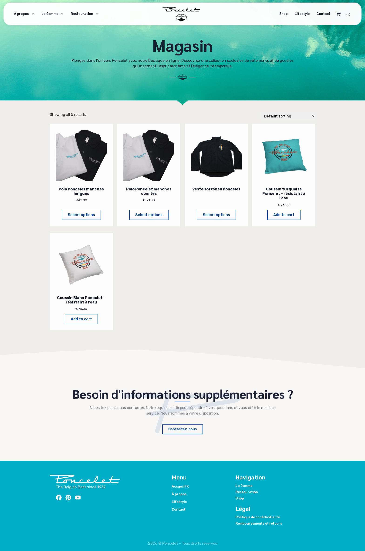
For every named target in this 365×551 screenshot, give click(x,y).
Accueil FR (180, 487)
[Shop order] (287, 116)
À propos (24, 10)
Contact (323, 10)
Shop (283, 10)
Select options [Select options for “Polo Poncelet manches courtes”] (148, 215)
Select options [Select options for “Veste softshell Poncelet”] (216, 215)
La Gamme (52, 10)
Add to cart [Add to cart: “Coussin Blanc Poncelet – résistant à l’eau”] (81, 319)
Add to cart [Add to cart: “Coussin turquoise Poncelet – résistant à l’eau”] (283, 215)
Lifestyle (302, 10)
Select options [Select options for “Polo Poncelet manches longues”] (81, 215)
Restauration (85, 10)
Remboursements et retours (259, 524)
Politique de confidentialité (258, 517)
